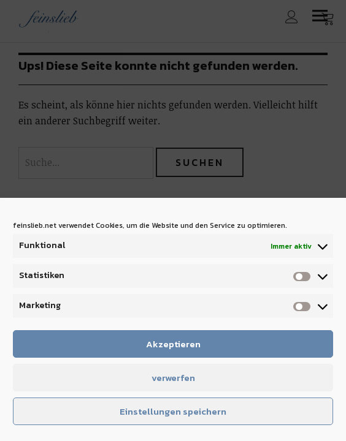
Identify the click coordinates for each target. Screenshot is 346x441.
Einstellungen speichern (173, 411)
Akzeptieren (173, 344)
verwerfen (173, 378)
